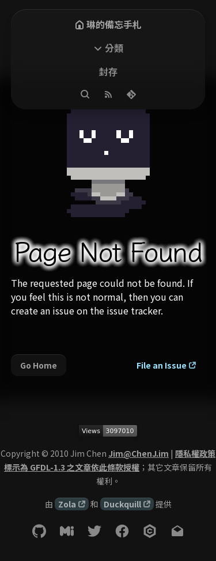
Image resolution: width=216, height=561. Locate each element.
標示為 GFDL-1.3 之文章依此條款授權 (71, 467)
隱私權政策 (195, 453)
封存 (108, 71)
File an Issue (162, 365)
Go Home (38, 365)
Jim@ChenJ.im (138, 453)
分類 (114, 48)
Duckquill (122, 504)
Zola (67, 504)
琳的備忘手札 (108, 24)
